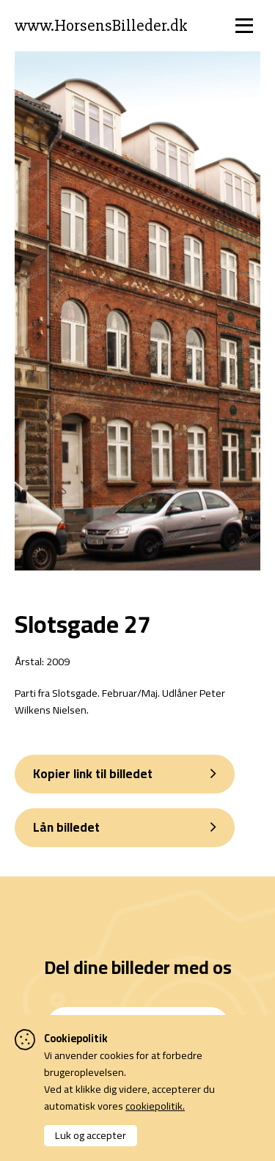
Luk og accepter (90, 1135)
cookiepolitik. (155, 1106)
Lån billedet (66, 827)
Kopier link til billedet (93, 773)
